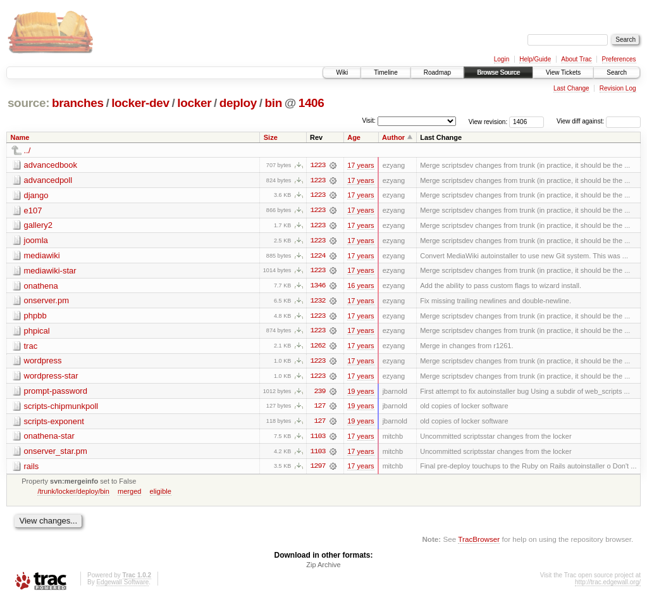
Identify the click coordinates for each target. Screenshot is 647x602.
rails (31, 468)
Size (271, 137)
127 (319, 408)
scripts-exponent (54, 423)
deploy (238, 103)
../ (27, 150)
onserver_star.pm (55, 453)
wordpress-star (51, 377)
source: (28, 103)
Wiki (342, 72)
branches (78, 103)
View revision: (488, 121)
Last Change (571, 88)
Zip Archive (323, 568)
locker (194, 103)
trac (31, 347)
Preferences (619, 59)
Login (501, 59)
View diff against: (599, 121)
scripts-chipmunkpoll (61, 408)
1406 (311, 103)
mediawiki (42, 256)
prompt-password (55, 393)
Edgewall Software (122, 585)
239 (319, 393)
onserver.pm (47, 301)
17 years (360, 165)
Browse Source (498, 72)
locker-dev (140, 103)
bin (272, 103)
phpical (37, 332)
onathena (41, 286)
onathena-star (49, 438)
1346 (317, 287)
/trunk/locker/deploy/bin (73, 494)
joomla (36, 241)
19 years (360, 393)
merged (129, 494)
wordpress (43, 362)
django (36, 195)
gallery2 (38, 225)
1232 (317, 302)
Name (20, 137)
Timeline (385, 72)
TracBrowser (479, 542)
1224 (317, 256)
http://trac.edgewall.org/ (608, 585)
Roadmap (437, 72)
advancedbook (51, 165)
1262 (317, 347)
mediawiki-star (50, 271)
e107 (33, 210)
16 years (360, 287)
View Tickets (563, 72)
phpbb (35, 317)
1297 (317, 469)
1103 (317, 439)
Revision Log (618, 88)
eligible (160, 494)
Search (617, 72)
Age (353, 137)
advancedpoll (48, 180)
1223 (317, 165)
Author (393, 137)
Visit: (369, 120)
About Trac (576, 59)
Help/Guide (535, 59)
